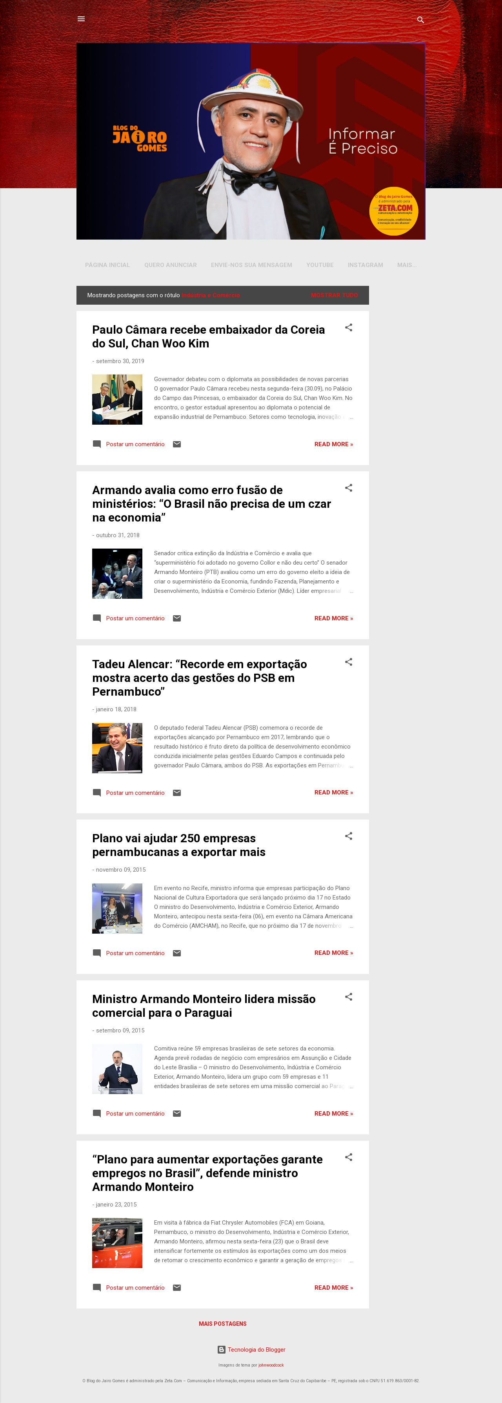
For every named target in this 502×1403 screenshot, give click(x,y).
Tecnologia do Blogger (251, 1351)
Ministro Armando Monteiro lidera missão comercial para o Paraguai (204, 1007)
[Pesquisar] (421, 21)
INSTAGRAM (365, 265)
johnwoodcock (271, 1366)
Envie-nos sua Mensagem (251, 265)
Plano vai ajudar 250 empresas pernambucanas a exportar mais (179, 846)
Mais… (407, 265)
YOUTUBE (320, 265)
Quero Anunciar (170, 265)
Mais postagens (223, 1325)
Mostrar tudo (334, 296)
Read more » (334, 445)
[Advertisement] (398, 405)
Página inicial (107, 265)
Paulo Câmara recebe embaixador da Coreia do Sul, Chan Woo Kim (208, 338)
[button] (348, 330)
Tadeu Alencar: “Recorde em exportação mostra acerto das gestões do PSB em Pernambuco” (199, 679)
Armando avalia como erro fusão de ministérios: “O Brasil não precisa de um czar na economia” (211, 505)
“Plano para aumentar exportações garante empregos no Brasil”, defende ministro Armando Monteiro (207, 1174)
